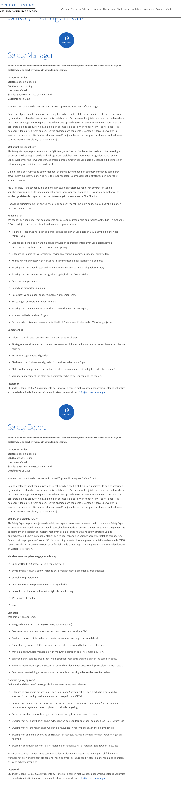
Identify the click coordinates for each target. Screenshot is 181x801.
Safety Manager (30, 55)
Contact (170, 9)
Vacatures (149, 9)
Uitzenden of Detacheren (103, 9)
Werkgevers (123, 9)
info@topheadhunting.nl (92, 392)
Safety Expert (27, 427)
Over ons (160, 9)
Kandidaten (136, 9)
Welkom (65, 9)
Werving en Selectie (80, 9)
